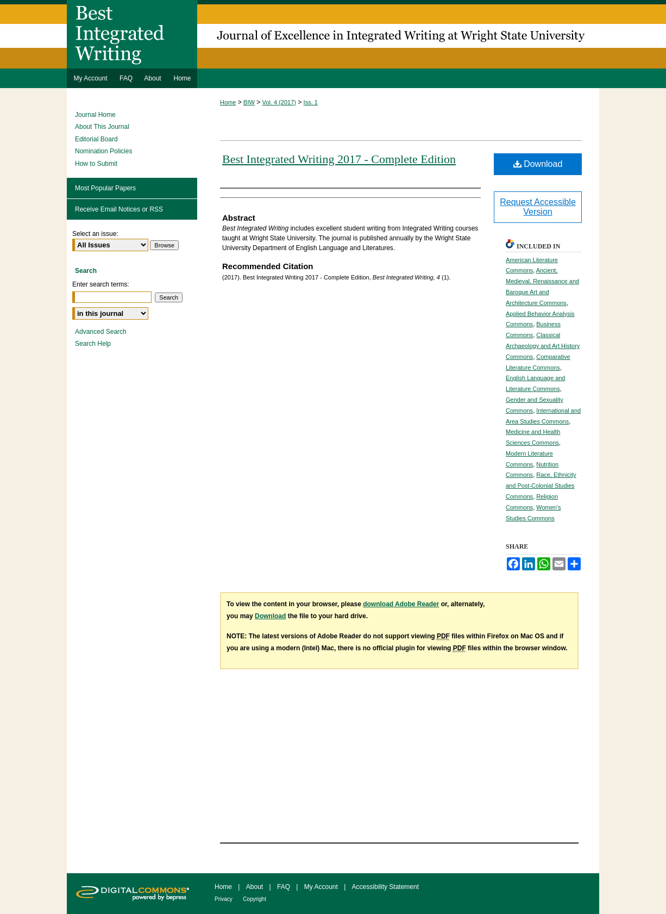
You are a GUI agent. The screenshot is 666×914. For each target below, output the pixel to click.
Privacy (224, 899)
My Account (321, 887)
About (254, 887)
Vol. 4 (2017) (279, 102)
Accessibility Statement (385, 887)
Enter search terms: (100, 284)
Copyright (254, 899)
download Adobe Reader (401, 604)
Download (538, 164)
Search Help (93, 343)
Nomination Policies (103, 151)
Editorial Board (96, 139)
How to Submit (96, 163)
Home (228, 102)
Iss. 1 (311, 102)
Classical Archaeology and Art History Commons (543, 346)
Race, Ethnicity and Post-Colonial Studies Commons (541, 485)
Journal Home (95, 115)
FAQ (283, 887)
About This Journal (102, 126)
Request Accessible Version (538, 206)
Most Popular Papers (105, 188)
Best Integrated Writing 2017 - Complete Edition (339, 159)
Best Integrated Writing (333, 34)
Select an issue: (95, 234)
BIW (249, 102)
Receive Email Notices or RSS (119, 209)
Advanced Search (101, 331)
